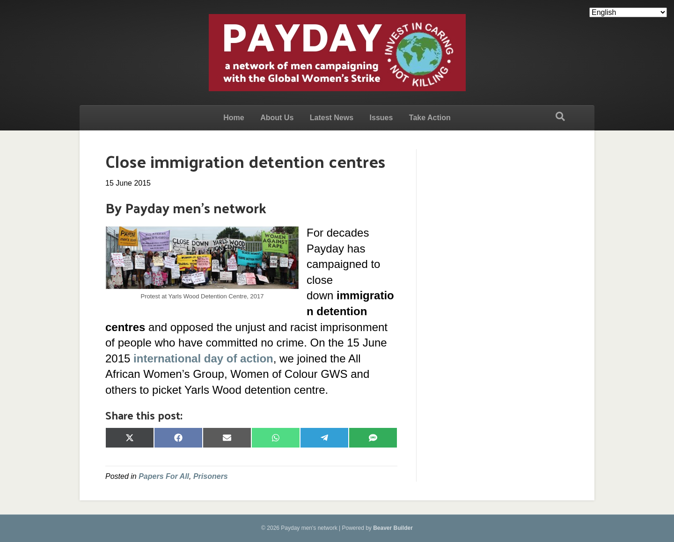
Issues (381, 118)
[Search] (560, 116)
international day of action (203, 358)
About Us (276, 118)
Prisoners (210, 476)
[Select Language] (628, 12)
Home (233, 118)
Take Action (430, 118)
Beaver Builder (393, 528)
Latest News (331, 118)
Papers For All (164, 476)
